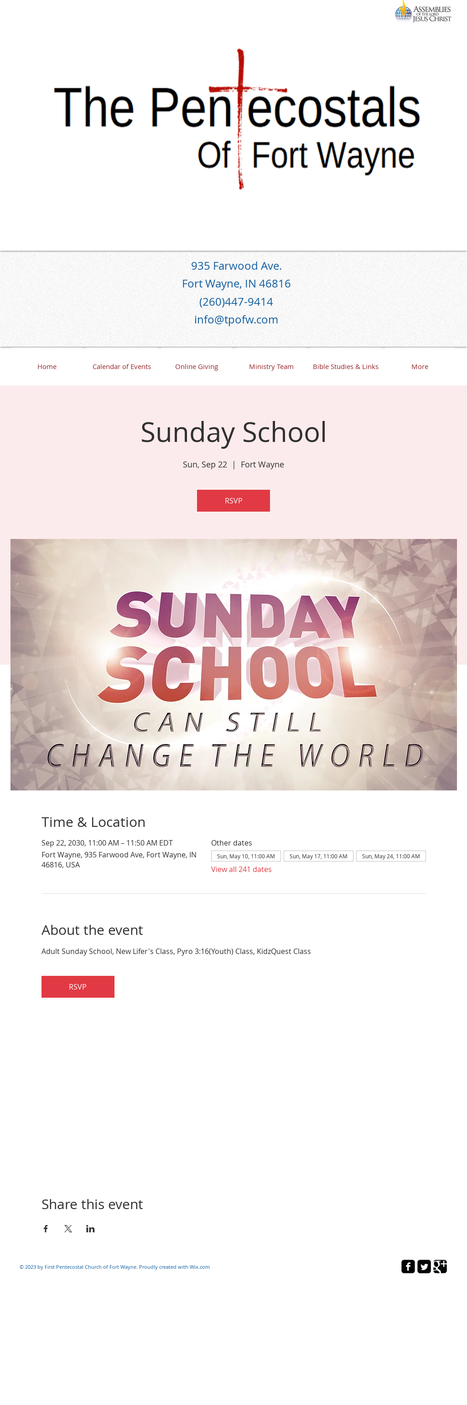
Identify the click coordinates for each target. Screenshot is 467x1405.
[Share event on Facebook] (46, 1228)
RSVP (234, 501)
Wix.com (200, 1266)
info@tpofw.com (236, 319)
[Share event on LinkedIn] (90, 1228)
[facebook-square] (408, 1266)
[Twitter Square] (424, 1266)
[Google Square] (440, 1266)
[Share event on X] (68, 1228)
